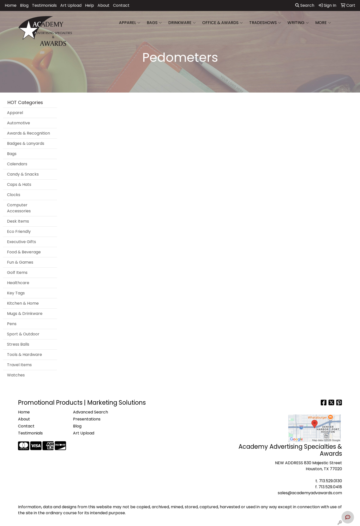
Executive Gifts (21, 242)
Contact (121, 5)
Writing (298, 23)
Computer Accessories (19, 208)
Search (304, 5)
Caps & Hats (19, 184)
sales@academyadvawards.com (310, 493)
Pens (11, 324)
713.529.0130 (330, 481)
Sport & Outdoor (23, 334)
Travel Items (19, 365)
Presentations (86, 419)
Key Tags (16, 293)
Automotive (18, 123)
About (104, 5)
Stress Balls (18, 344)
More (323, 23)
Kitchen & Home (23, 303)
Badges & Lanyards (25, 143)
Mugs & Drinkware (24, 313)
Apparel (129, 23)
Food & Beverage (24, 252)
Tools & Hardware (24, 354)
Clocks (13, 195)
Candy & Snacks (23, 174)
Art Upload (71, 5)
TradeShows (265, 23)
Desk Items (18, 221)
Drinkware (182, 23)
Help (89, 5)
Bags (154, 23)
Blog (24, 5)
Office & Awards (222, 23)
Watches (16, 375)
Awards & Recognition (28, 133)
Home (10, 5)
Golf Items (17, 272)
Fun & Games (20, 262)
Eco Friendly (19, 231)
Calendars (17, 164)
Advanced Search (90, 412)
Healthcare (18, 283)
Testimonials (44, 5)
